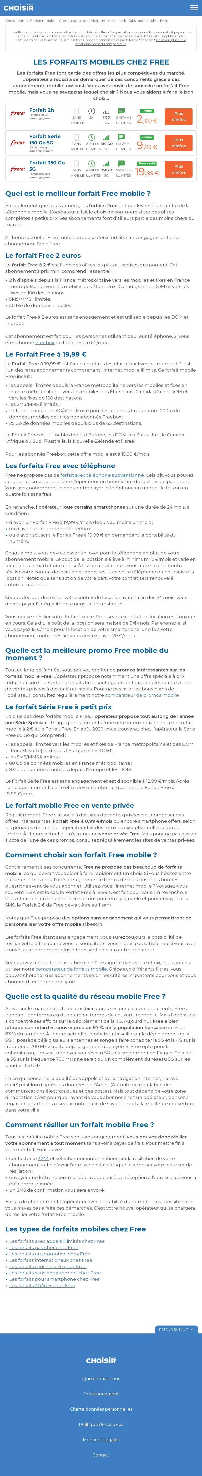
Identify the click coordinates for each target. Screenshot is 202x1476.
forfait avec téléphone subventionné (102, 475)
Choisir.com (15, 20)
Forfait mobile (42, 20)
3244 (43, 1158)
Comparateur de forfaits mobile (86, 20)
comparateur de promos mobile (142, 695)
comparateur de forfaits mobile (71, 969)
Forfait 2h (41, 110)
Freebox (44, 342)
